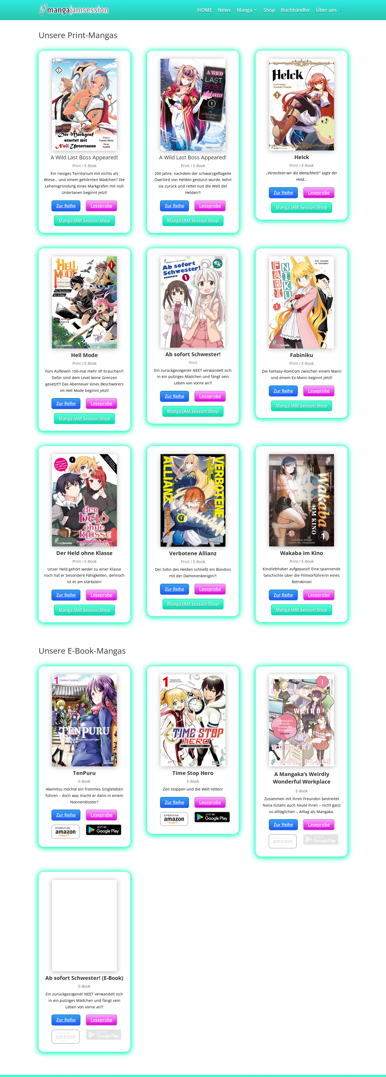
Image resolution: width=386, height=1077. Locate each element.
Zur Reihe (66, 206)
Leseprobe (101, 206)
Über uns (326, 10)
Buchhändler (295, 10)
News (224, 10)
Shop (269, 10)
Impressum (54, 1059)
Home (49, 1024)
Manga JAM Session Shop (84, 220)
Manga (244, 10)
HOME (204, 10)
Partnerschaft (57, 1052)
